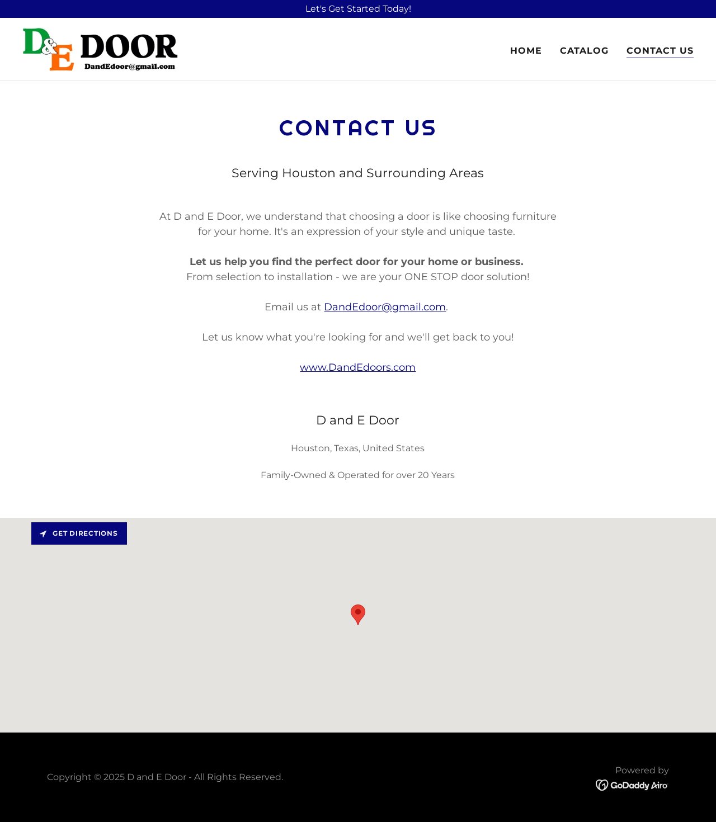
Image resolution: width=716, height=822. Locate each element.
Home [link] (526, 50)
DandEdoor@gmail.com (385, 307)
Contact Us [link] (660, 50)
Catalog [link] (584, 50)
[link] (100, 48)
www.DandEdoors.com (358, 367)
